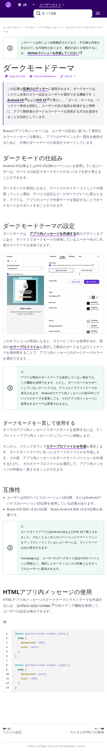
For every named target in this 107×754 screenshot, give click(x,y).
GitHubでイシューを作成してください (53, 53)
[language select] (28, 5)
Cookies (81, 746)
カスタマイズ (73, 27)
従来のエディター (35, 89)
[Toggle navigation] (97, 13)
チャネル (30, 27)
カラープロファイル (25, 347)
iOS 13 (41, 100)
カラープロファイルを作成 (66, 446)
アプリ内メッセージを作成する (53, 233)
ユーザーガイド (12, 27)
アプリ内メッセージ (50, 27)
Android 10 (15, 100)
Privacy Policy (67, 746)
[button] (52, 4)
